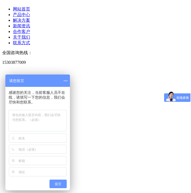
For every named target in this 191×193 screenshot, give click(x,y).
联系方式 (21, 42)
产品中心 (21, 14)
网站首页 (21, 9)
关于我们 (21, 37)
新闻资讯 (21, 26)
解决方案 (21, 20)
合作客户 (21, 31)
